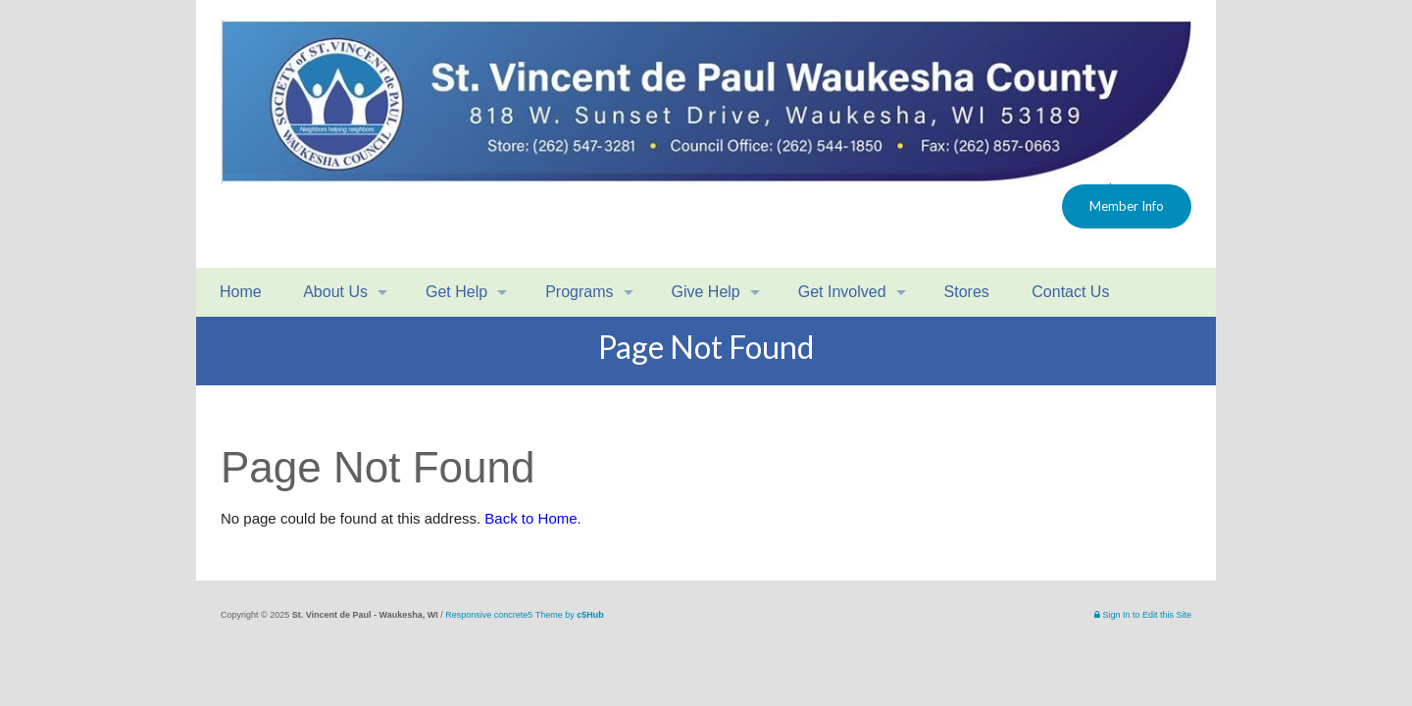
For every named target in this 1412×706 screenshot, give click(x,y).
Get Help (456, 291)
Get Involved (842, 291)
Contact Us (1069, 291)
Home (239, 291)
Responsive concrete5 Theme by (524, 615)
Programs (579, 291)
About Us (334, 291)
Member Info (1126, 206)
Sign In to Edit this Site (1142, 615)
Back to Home (530, 518)
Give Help (706, 291)
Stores (966, 291)
